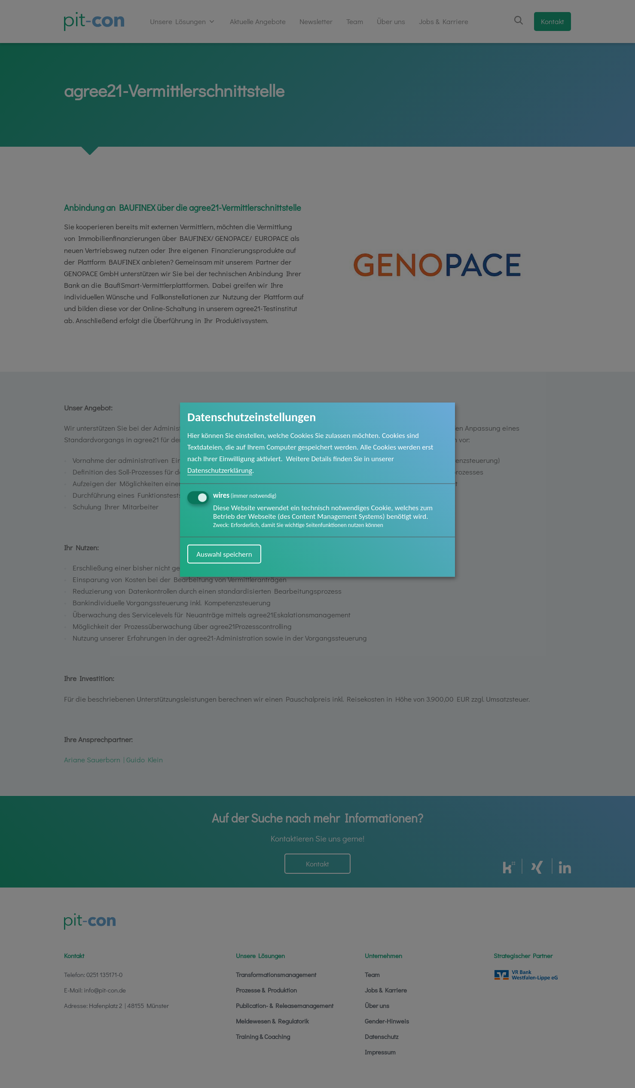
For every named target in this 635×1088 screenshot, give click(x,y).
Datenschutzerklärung (219, 470)
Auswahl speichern (224, 553)
